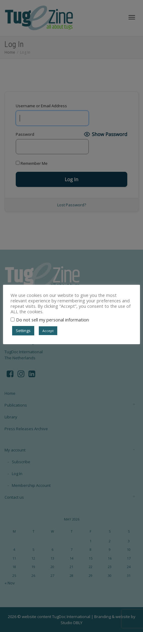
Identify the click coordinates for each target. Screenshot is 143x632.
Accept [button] (48, 330)
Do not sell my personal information (52, 319)
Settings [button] (23, 330)
